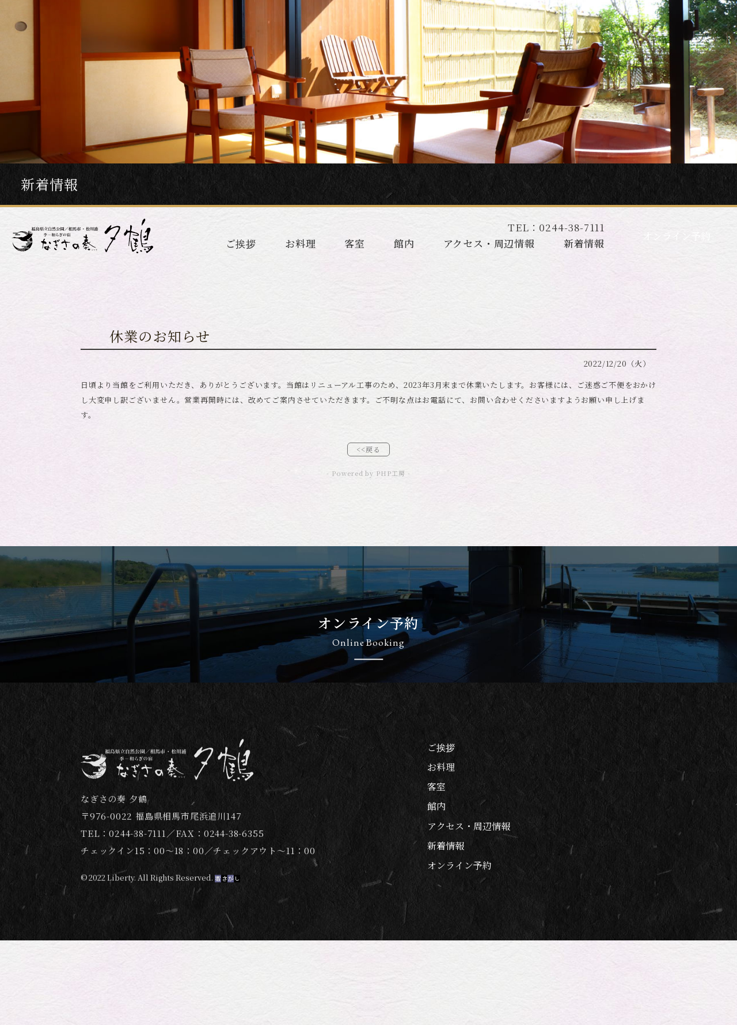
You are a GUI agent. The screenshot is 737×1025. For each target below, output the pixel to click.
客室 (354, 243)
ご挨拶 (241, 243)
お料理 (300, 243)
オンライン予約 (677, 235)
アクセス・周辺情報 (489, 243)
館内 (404, 243)
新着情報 (584, 243)
